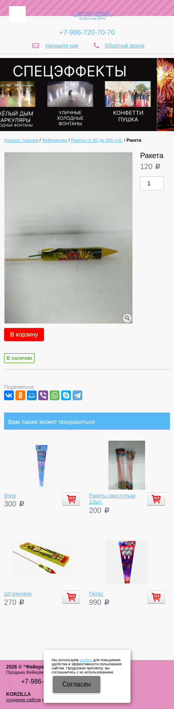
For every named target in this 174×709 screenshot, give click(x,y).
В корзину (24, 334)
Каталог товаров (21, 140)
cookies (85, 660)
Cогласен (76, 684)
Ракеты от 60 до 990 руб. (97, 140)
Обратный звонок (124, 46)
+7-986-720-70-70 (87, 32)
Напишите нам (62, 46)
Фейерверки (54, 140)
